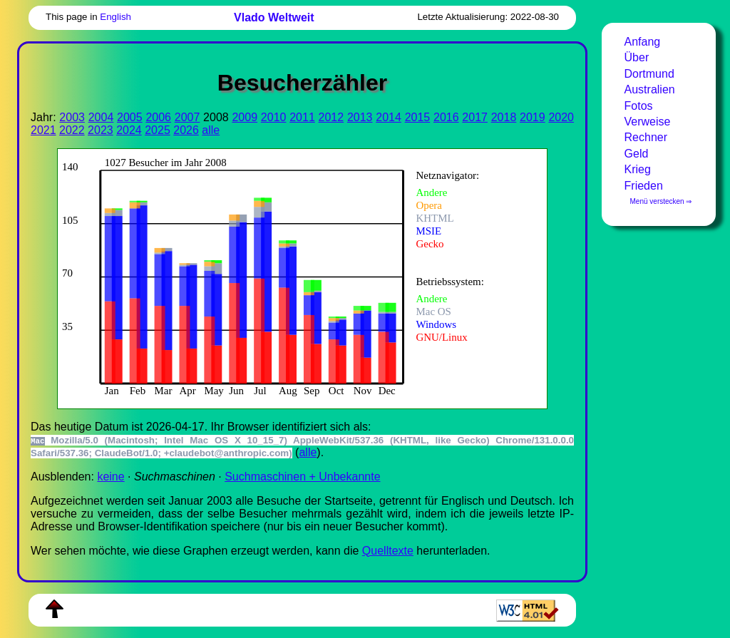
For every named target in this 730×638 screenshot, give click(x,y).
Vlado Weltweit (274, 17)
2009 (244, 117)
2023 (100, 130)
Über (636, 57)
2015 (418, 117)
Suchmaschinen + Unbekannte (302, 476)
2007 (187, 117)
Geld (636, 154)
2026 (186, 130)
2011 (302, 117)
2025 (157, 130)
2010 (274, 117)
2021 (43, 130)
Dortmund (649, 74)
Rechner (645, 137)
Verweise (647, 121)
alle (211, 130)
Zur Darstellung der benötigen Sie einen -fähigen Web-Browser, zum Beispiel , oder (292, 277)
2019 (532, 117)
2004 (101, 117)
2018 (504, 117)
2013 (360, 117)
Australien (649, 89)
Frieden (643, 186)
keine (110, 476)
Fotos (638, 106)
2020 (561, 117)
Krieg (637, 169)
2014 (388, 117)
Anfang (642, 42)
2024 (129, 130)
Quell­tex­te (387, 551)
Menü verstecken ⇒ (661, 201)
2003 (72, 117)
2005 (130, 117)
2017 (475, 117)
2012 (331, 117)
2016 (446, 117)
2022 (72, 130)
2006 (158, 117)
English (115, 16)
